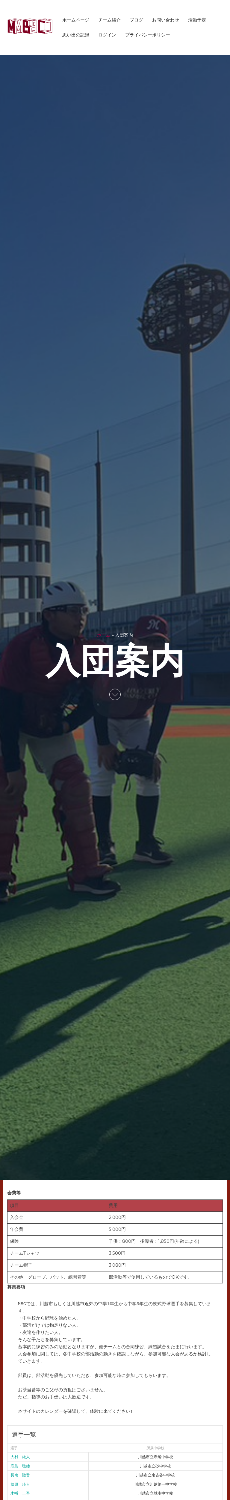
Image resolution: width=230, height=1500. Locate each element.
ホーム (104, 635)
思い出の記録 (75, 35)
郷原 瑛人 (20, 1484)
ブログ (136, 20)
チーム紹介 (109, 20)
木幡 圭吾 (20, 1493)
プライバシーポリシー (147, 35)
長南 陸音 (20, 1475)
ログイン (107, 35)
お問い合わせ (165, 20)
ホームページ (75, 20)
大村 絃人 (20, 1457)
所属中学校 (155, 1448)
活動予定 (197, 20)
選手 (14, 1448)
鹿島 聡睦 (20, 1466)
